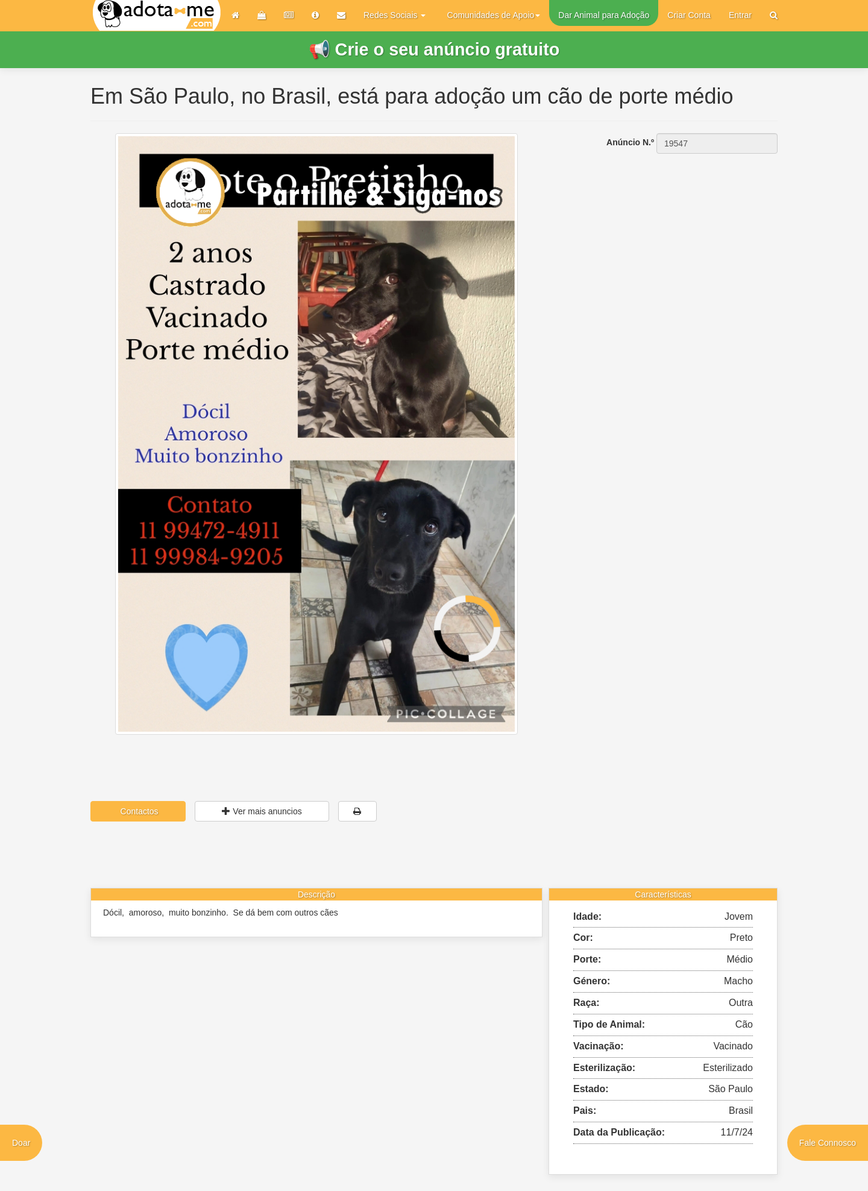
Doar (21, 1143)
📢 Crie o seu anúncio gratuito (434, 49)
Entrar (740, 15)
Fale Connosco (827, 1143)
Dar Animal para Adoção (603, 15)
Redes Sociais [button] (394, 15)
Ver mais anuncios (261, 811)
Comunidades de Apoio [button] (494, 15)
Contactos (138, 811)
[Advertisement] (669, 230)
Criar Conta (689, 15)
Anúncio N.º (630, 142)
